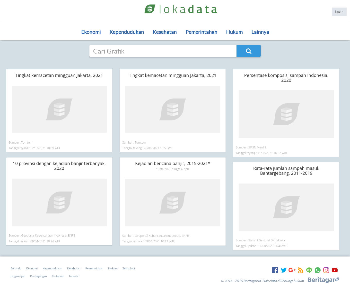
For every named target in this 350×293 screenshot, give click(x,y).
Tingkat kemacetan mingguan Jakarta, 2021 (59, 75)
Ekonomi (91, 32)
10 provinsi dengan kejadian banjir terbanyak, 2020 (59, 165)
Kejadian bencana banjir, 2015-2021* (172, 163)
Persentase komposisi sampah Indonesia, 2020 (286, 77)
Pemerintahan (201, 32)
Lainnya (260, 32)
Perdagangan (38, 276)
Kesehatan (165, 32)
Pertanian (58, 276)
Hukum (234, 32)
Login (339, 11)
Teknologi (128, 268)
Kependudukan (126, 32)
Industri (74, 276)
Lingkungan (17, 276)
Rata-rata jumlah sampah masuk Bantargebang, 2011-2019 (286, 170)
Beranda (15, 268)
